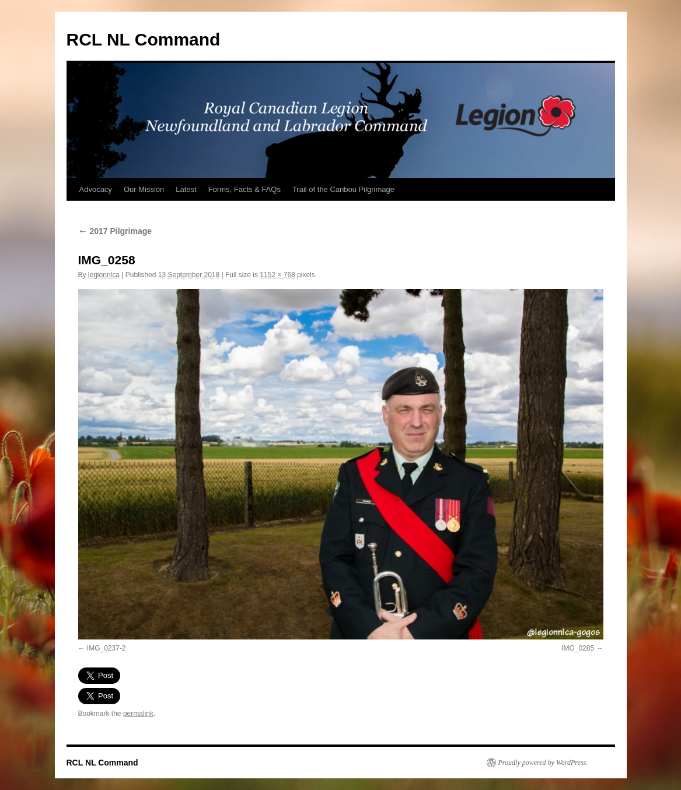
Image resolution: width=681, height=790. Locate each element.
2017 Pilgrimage (115, 231)
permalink (138, 713)
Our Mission (144, 189)
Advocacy (95, 189)
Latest (186, 189)
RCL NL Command (144, 39)
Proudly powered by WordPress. (543, 762)
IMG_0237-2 (106, 648)
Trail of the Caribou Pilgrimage (343, 189)
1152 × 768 (277, 275)
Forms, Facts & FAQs (244, 189)
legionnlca (104, 275)
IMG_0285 (577, 648)
